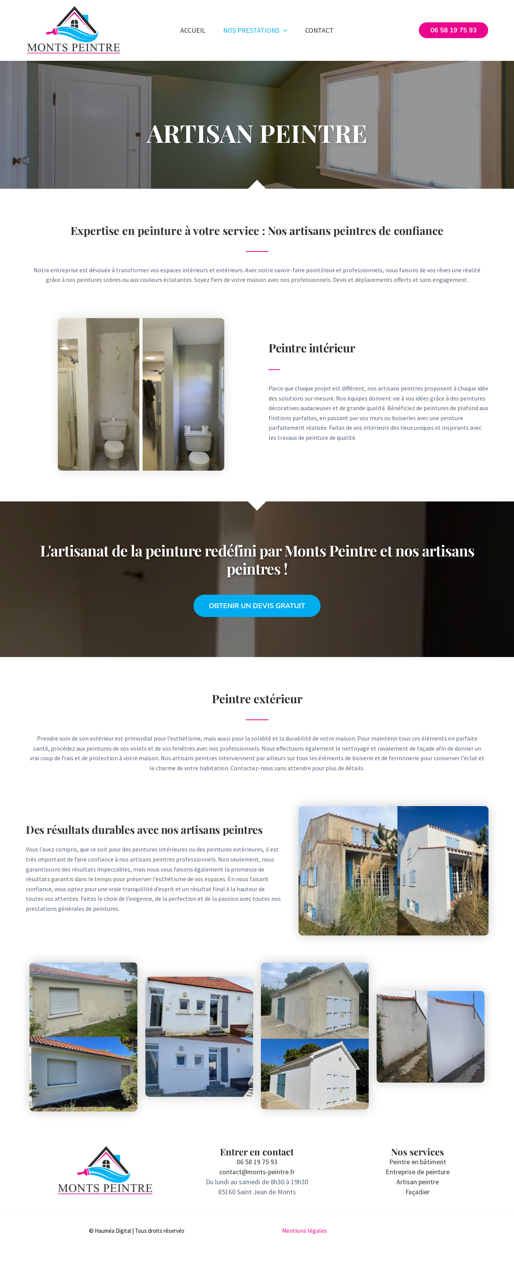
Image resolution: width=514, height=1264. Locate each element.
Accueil (192, 30)
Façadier (417, 1191)
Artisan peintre (417, 1181)
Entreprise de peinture (418, 1171)
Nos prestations (255, 30)
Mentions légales (305, 1230)
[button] (283, 30)
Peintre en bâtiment (418, 1161)
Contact (320, 30)
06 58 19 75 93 (257, 1161)
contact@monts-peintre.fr (257, 1171)
